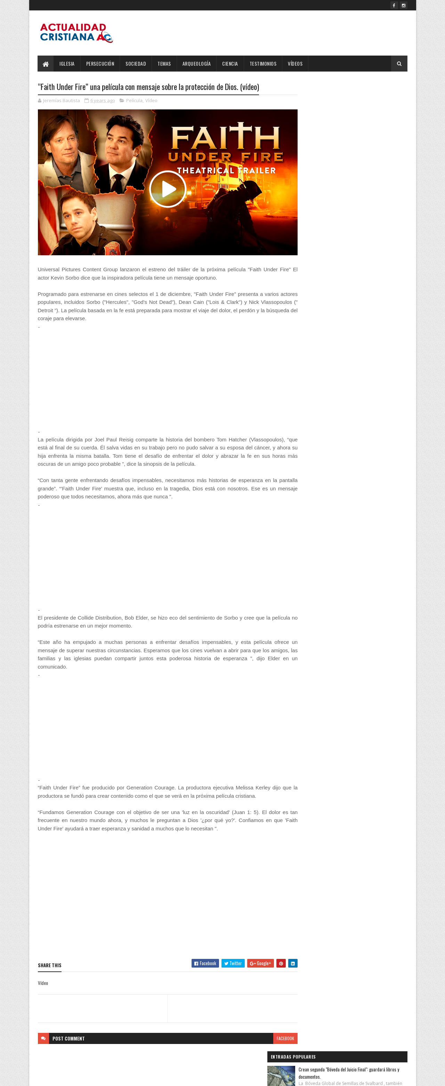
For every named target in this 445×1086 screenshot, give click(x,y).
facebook (272, 1031)
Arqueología (197, 63)
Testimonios (263, 63)
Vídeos (295, 63)
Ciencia (230, 63)
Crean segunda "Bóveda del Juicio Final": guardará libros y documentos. (362, 102)
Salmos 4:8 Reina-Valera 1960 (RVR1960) (364, 141)
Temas (164, 63)
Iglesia (67, 63)
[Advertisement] (161, 371)
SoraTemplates (70, 1076)
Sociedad (136, 63)
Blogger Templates (127, 1076)
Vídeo (151, 101)
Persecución (100, 63)
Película (134, 101)
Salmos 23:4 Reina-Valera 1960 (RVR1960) (365, 176)
